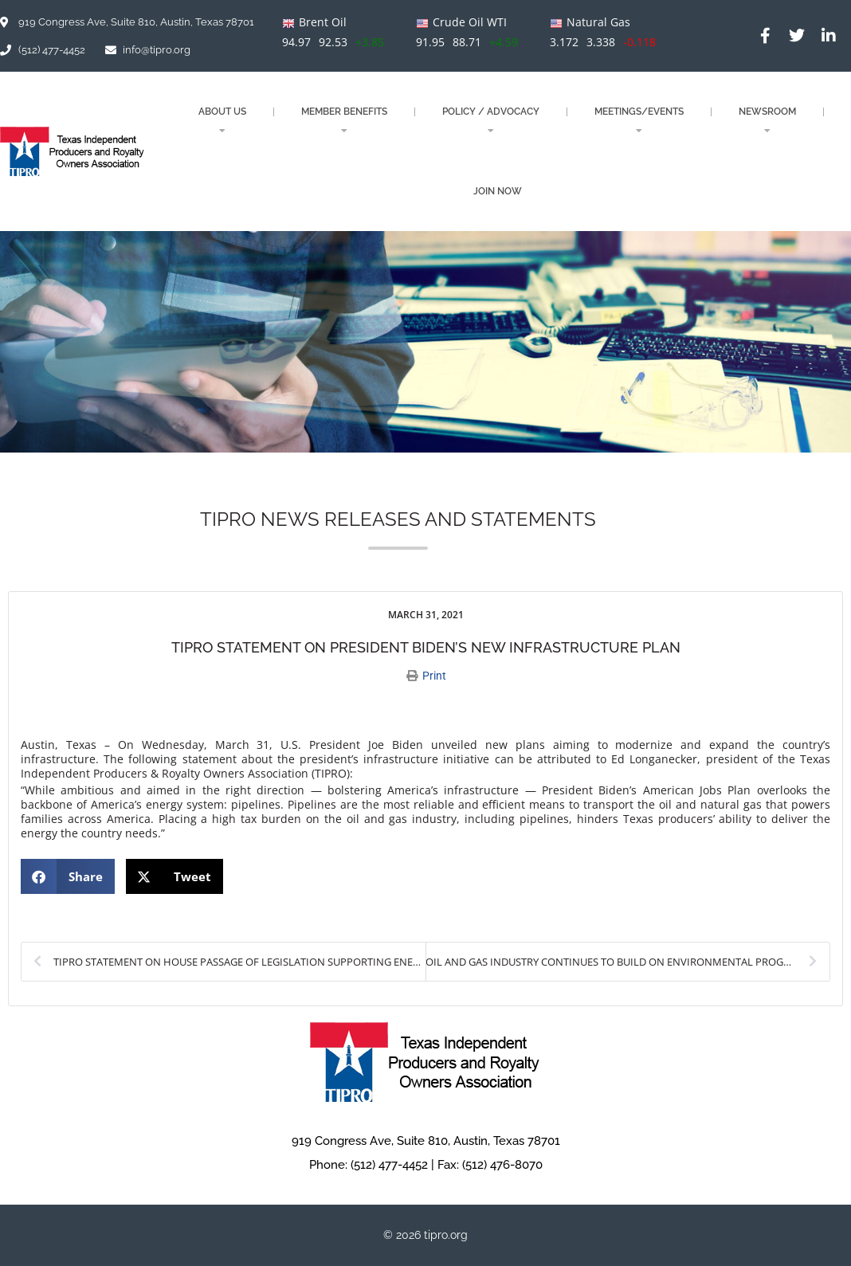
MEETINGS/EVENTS (639, 120)
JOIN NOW (497, 191)
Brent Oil (323, 21)
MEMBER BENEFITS (344, 120)
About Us (222, 120)
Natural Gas (598, 21)
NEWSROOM (767, 120)
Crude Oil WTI (470, 21)
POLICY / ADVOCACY (490, 120)
